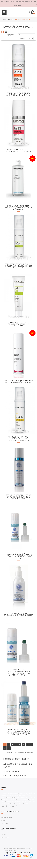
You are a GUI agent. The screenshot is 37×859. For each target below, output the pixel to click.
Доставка (4, 823)
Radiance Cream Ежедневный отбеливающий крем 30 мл (18, 381)
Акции (3, 834)
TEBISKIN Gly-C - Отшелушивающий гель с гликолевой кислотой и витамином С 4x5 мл (18, 672)
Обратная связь (6, 817)
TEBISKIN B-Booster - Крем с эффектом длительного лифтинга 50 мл (18, 497)
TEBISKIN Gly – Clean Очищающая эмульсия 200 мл (18, 614)
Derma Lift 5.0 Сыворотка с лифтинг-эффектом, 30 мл (18, 150)
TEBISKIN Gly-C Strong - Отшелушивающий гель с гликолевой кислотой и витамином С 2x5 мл (18, 732)
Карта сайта (5, 837)
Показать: (23, 38)
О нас (3, 820)
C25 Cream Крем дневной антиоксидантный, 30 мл (19, 94)
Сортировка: (11, 35)
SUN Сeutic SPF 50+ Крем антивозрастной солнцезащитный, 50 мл (18, 438)
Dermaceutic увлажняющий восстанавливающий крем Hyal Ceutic (18, 266)
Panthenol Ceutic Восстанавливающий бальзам (18, 324)
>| (8, 748)
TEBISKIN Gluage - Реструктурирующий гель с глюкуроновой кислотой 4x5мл (18, 556)
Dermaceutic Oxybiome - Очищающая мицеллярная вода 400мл (18, 208)
